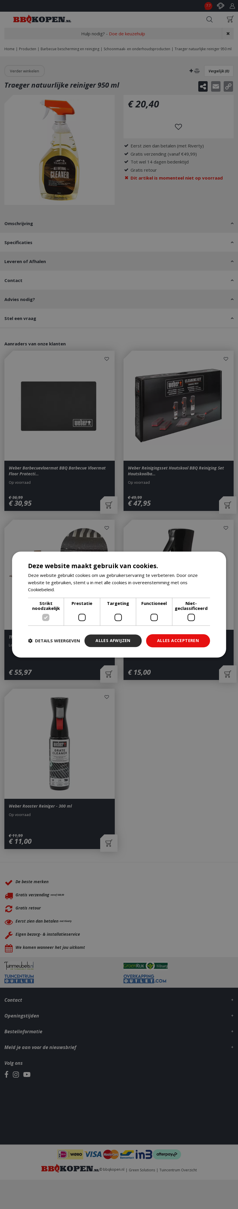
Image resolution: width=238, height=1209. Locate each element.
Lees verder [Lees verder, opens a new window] (68, 590)
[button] (54, 641)
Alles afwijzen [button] (113, 640)
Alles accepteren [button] (178, 640)
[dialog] (119, 604)
